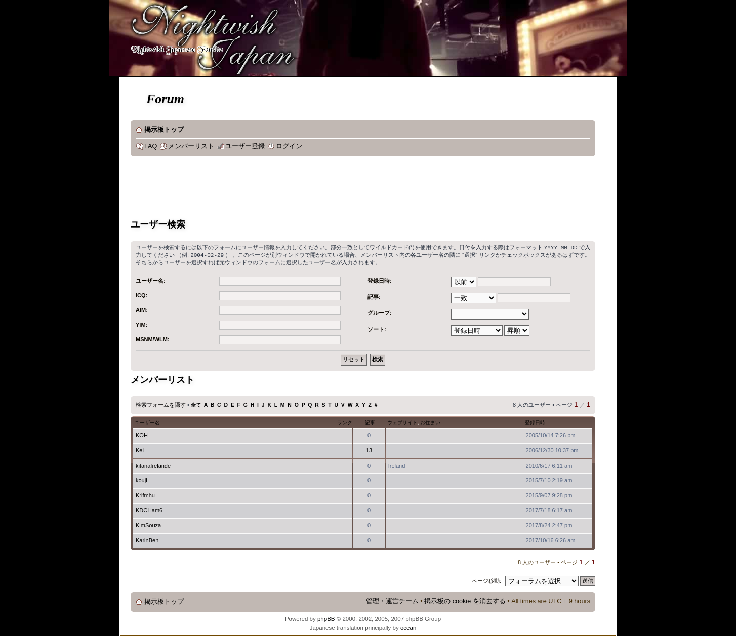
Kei (140, 449)
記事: (374, 296)
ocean (408, 627)
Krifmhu (145, 494)
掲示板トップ (164, 129)
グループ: (379, 312)
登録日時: (379, 280)
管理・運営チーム (392, 600)
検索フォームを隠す (161, 404)
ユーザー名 (147, 421)
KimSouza (148, 524)
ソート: (376, 328)
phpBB (326, 618)
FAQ (150, 146)
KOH (142, 434)
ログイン (289, 146)
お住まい (430, 421)
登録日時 (535, 421)
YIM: (141, 324)
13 (369, 449)
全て (196, 404)
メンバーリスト (191, 146)
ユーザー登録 (245, 146)
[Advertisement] (315, 189)
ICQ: (141, 294)
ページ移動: (486, 580)
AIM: (142, 309)
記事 (370, 421)
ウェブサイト (402, 421)
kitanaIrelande (153, 465)
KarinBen (147, 539)
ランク (344, 421)
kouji (141, 479)
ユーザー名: (151, 280)
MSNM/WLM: (153, 338)
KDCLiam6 (149, 509)
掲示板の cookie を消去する (465, 600)
